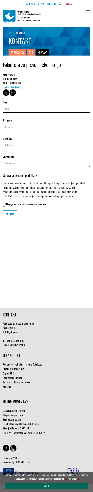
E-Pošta (7, 139)
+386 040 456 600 (14, 341)
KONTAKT (51, 4)
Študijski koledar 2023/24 (16, 428)
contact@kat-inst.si (13, 87)
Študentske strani (12, 419)
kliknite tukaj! (71, 478)
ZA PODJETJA (32, 4)
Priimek (7, 120)
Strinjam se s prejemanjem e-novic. (26, 204)
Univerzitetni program (14, 411)
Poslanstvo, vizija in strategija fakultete (22, 364)
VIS (43, 4)
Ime (5, 102)
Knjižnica (7, 387)
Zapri (46, 485)
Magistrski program (13, 415)
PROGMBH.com (22, 462)
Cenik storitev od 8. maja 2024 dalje (21, 424)
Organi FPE (8, 373)
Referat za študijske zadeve (16, 382)
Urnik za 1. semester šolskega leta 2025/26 (24, 433)
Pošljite (9, 214)
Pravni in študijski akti (13, 369)
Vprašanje (8, 157)
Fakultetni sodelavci (12, 378)
